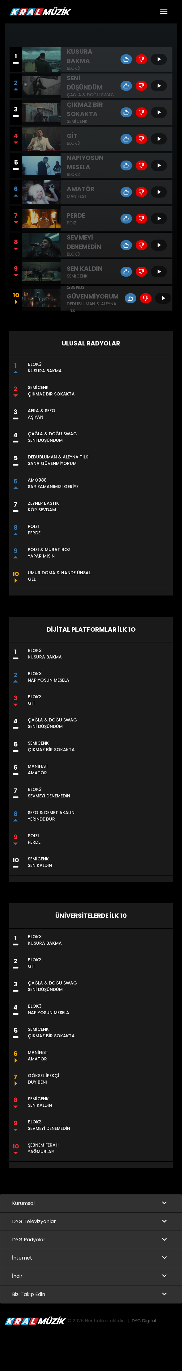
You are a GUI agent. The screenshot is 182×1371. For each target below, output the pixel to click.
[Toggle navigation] (163, 12)
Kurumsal (23, 1203)
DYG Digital (144, 1321)
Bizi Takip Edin (28, 1294)
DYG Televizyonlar (34, 1221)
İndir (17, 1276)
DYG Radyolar (28, 1240)
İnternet (22, 1258)
